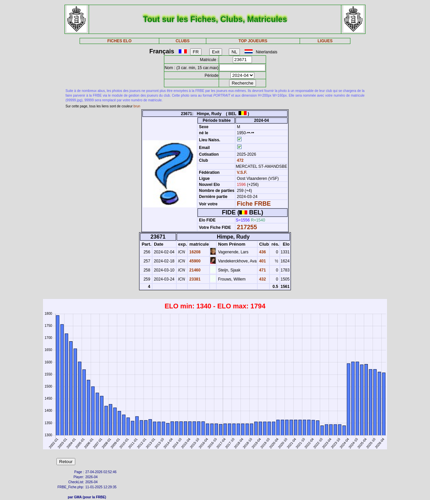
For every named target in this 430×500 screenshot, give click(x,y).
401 (262, 261)
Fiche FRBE (254, 203)
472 (240, 160)
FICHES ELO (119, 41)
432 (262, 279)
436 (262, 252)
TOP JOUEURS (253, 41)
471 (262, 270)
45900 (194, 261)
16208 (194, 252)
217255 (247, 227)
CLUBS (182, 41)
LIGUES (325, 41)
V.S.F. (242, 172)
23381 (194, 279)
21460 (194, 270)
